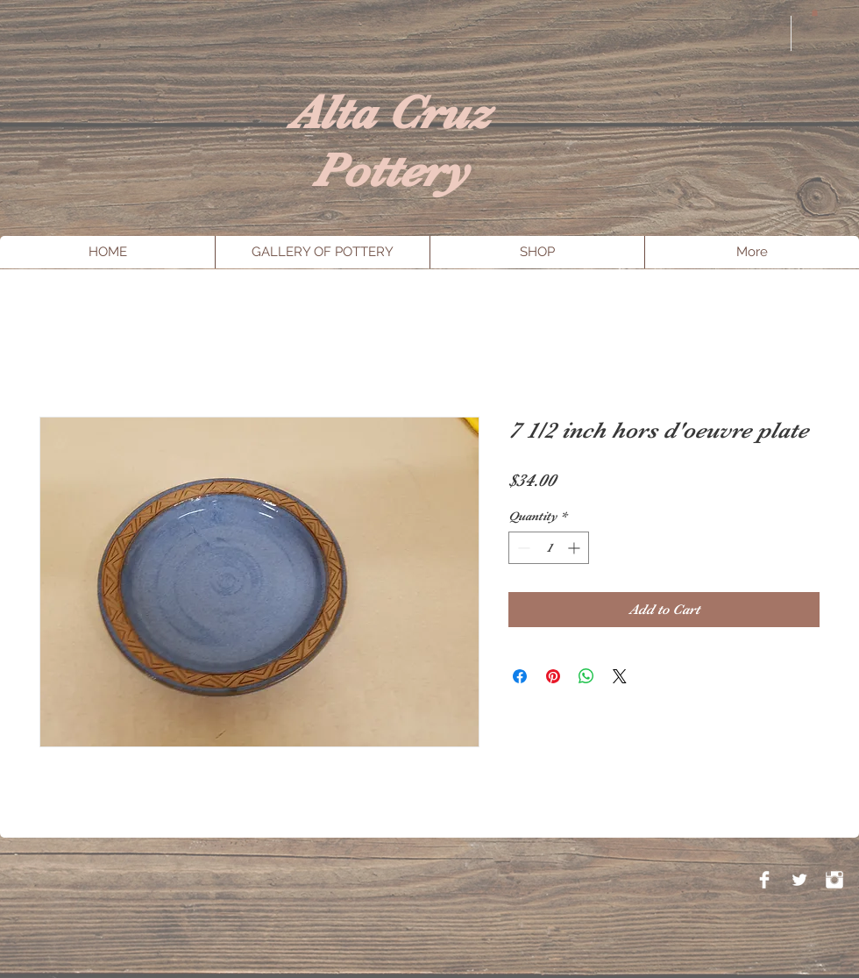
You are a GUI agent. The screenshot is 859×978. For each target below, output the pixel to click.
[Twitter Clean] (799, 880)
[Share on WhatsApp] (586, 676)
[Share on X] (619, 676)
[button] (815, 12)
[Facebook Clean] (764, 880)
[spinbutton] (548, 547)
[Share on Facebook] (519, 676)
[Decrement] (522, 547)
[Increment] (575, 547)
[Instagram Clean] (834, 880)
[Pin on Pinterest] (553, 676)
